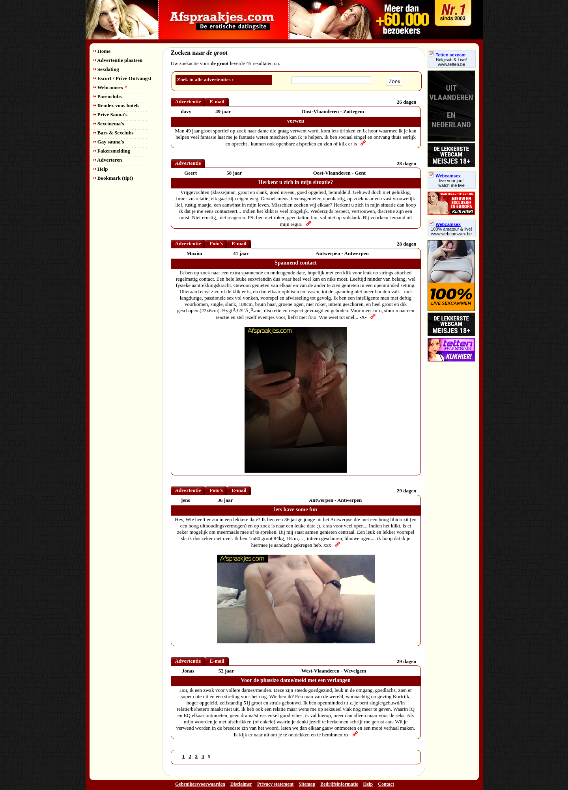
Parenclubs (107, 96)
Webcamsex (110, 87)
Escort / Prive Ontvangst (122, 78)
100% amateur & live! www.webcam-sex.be (451, 231)
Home (101, 51)
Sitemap (307, 784)
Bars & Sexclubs (113, 133)
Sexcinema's (108, 124)
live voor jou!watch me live (451, 183)
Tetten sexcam (447, 54)
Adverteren (107, 160)
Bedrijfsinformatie (339, 784)
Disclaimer (241, 784)
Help (100, 169)
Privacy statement (275, 784)
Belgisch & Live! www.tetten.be (451, 62)
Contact (386, 784)
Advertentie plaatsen (118, 60)
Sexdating (106, 69)
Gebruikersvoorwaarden (200, 784)
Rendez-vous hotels (116, 105)
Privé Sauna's (110, 114)
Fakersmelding (111, 151)
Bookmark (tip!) (113, 178)
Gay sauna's (108, 142)
